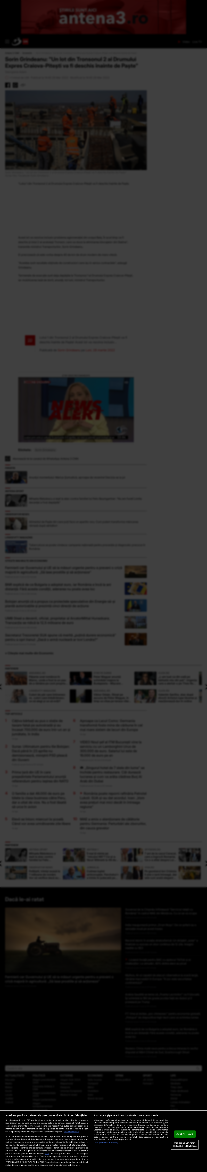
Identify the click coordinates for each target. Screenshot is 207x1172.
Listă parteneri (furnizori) (106, 1142)
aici (47, 1153)
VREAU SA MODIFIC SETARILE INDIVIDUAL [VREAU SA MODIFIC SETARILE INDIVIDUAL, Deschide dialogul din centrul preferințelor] (185, 1144)
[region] (103, 1141)
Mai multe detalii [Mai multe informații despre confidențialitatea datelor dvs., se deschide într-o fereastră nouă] (71, 1131)
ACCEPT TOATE (185, 1134)
